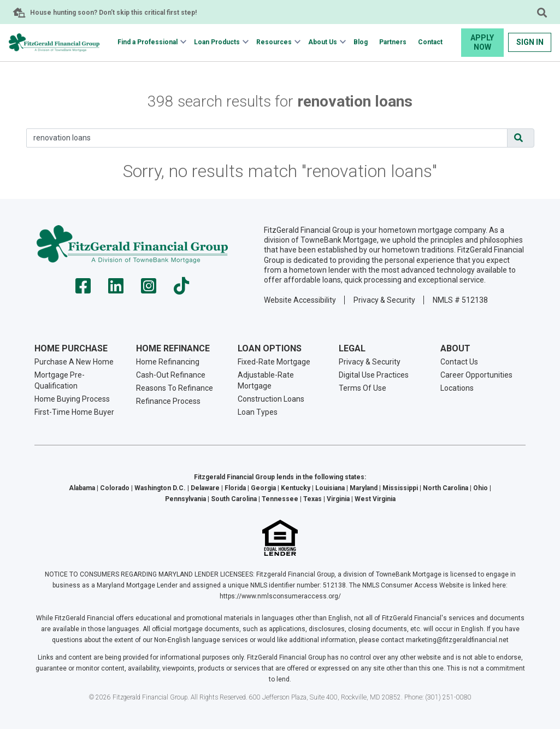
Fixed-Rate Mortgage (274, 361)
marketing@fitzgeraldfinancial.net (457, 640)
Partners (392, 42)
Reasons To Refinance (174, 388)
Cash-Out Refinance (170, 375)
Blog (360, 42)
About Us (322, 42)
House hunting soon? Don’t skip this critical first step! (113, 12)
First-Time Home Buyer (74, 412)
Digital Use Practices (374, 375)
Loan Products (217, 42)
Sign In (530, 42)
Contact (430, 42)
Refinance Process (168, 401)
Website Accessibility (300, 300)
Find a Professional (147, 42)
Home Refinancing (167, 361)
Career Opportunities (476, 375)
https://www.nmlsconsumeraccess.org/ (280, 596)
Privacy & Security (384, 300)
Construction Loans (271, 399)
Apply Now (482, 42)
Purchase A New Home (74, 361)
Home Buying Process (72, 399)
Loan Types (258, 412)
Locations (457, 388)
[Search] (267, 138)
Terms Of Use (362, 388)
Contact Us (459, 361)
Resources (274, 42)
